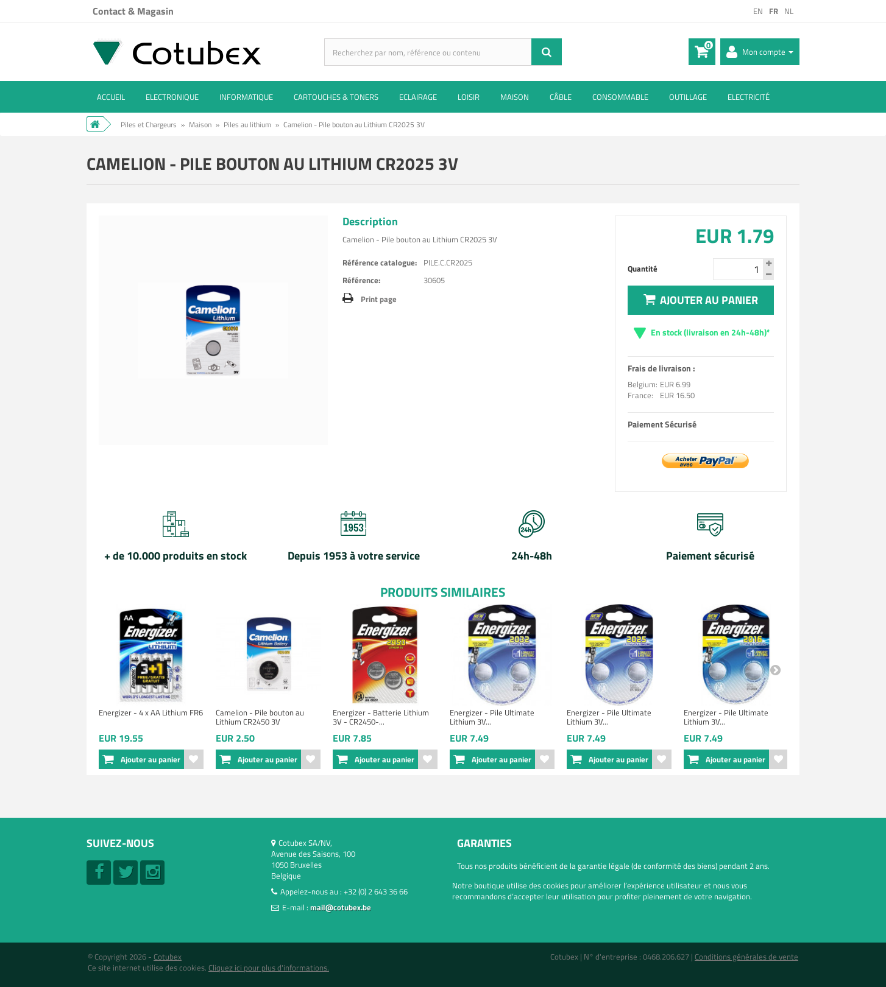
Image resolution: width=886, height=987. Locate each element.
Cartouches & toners (336, 97)
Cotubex (168, 956)
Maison (514, 97)
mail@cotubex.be (340, 907)
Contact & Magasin (133, 11)
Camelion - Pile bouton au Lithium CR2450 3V (260, 717)
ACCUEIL (111, 97)
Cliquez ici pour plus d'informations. (268, 967)
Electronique (172, 97)
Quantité (642, 268)
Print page (379, 299)
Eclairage (418, 97)
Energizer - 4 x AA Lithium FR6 (151, 712)
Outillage (688, 97)
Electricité (749, 97)
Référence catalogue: (379, 262)
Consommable (620, 97)
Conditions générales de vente (746, 956)
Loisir (469, 97)
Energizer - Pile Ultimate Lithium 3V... (492, 717)
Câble (561, 97)
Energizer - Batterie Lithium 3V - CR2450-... (381, 717)
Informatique (246, 97)
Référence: (361, 280)
